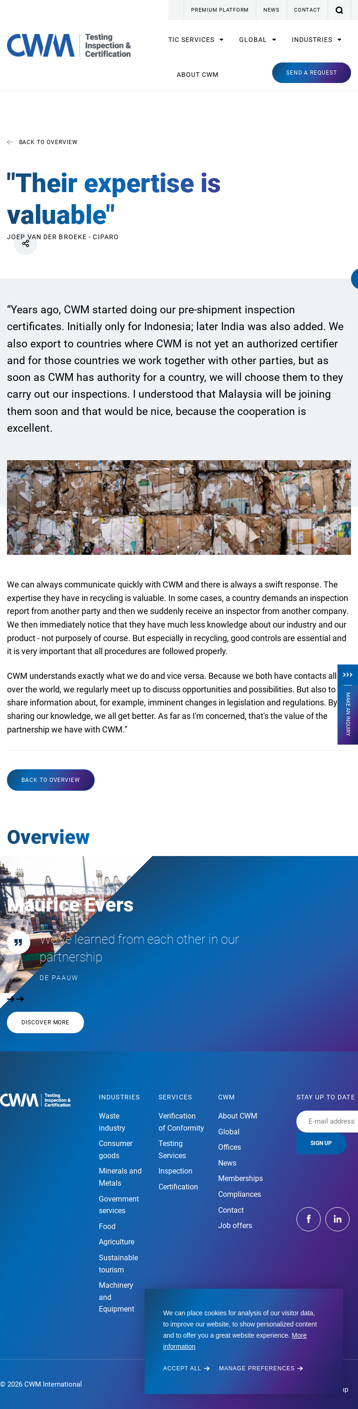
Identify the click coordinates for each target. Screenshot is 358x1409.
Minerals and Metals (120, 1177)
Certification (178, 1186)
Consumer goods (115, 1149)
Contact (307, 10)
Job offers (235, 1225)
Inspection (175, 1171)
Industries (313, 39)
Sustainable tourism (118, 1263)
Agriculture (116, 1241)
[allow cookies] (186, 1368)
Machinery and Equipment (116, 1297)
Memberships (240, 1178)
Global (254, 39)
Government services (119, 1205)
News (271, 10)
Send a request (311, 72)
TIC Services (192, 39)
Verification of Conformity (181, 1122)
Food (107, 1226)
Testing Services (172, 1149)
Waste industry (112, 1122)
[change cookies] (261, 1368)
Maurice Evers (70, 904)
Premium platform (220, 10)
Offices (229, 1147)
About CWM (198, 74)
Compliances (239, 1194)
